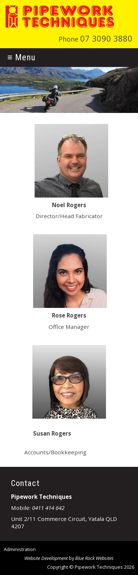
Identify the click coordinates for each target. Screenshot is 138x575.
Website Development (46, 558)
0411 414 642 (48, 507)
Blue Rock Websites (94, 558)
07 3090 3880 (106, 38)
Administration (20, 549)
